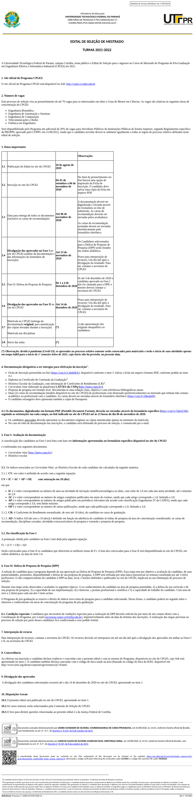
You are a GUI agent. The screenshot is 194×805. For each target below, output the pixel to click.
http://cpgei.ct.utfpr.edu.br (80, 83)
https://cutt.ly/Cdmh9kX (65, 372)
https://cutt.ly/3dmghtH (141, 396)
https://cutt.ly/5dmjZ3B (174, 411)
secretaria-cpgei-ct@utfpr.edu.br (63, 617)
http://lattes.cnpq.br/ (91, 386)
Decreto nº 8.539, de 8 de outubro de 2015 (72, 730)
